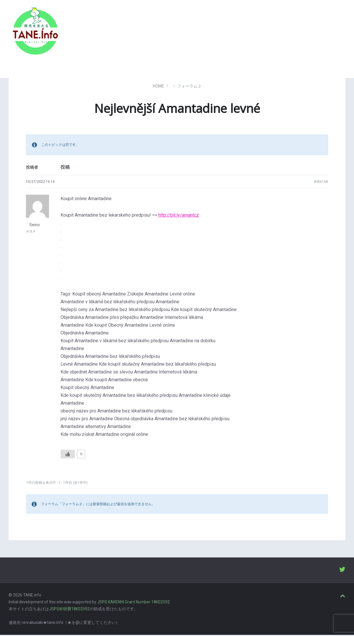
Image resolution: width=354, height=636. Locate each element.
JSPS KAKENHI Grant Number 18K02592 (133, 603)
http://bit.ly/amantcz (178, 216)
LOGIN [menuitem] (334, 33)
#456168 (321, 183)
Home (158, 87)
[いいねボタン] (68, 455)
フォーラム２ (189, 87)
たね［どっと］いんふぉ (91, 29)
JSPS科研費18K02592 (69, 610)
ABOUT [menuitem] (310, 33)
